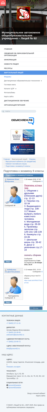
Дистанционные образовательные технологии (22, 81)
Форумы (7, 77)
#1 (42, 181)
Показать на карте (13, 367)
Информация (10, 60)
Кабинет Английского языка (16, 164)
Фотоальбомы (9, 92)
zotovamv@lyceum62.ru (15, 335)
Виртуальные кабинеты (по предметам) (21, 161)
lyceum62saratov (15, 385)
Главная (8, 49)
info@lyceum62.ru (13, 348)
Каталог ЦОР (9, 89)
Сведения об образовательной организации (19, 54)
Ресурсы (8, 68)
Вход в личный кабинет (36, 393)
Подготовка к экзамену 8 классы (18, 166)
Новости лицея (11, 64)
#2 (42, 272)
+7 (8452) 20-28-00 (13, 332)
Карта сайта (8, 96)
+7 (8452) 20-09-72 (13, 341)
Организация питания (14, 105)
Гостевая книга (10, 85)
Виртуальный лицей (13, 73)
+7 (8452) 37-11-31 (13, 323)
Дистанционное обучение (16, 101)
